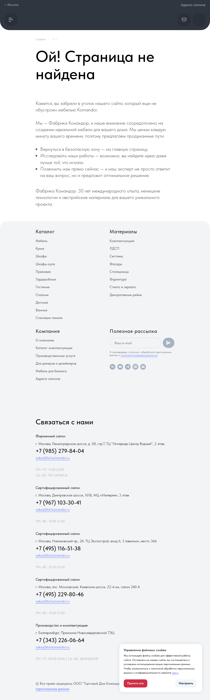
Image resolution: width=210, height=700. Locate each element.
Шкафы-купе (45, 264)
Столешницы (119, 272)
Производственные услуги (55, 356)
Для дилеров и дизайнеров (56, 363)
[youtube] (120, 367)
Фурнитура (118, 279)
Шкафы (41, 256)
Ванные (41, 310)
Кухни (40, 248)
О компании (45, 340)
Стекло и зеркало (123, 287)
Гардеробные (46, 279)
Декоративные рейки (126, 295)
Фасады (116, 264)
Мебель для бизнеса (51, 371)
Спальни (42, 295)
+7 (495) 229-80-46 (60, 594)
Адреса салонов (193, 5)
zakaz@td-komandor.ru (53, 458)
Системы (116, 256)
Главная (41, 39)
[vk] (112, 367)
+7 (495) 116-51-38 (58, 548)
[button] (11, 19)
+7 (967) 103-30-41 (58, 502)
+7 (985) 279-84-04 (60, 451)
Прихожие (43, 272)
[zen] (135, 367)
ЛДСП (114, 248)
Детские (42, 302)
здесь (175, 672)
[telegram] (128, 367)
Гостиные (43, 287)
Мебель (41, 241)
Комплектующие (122, 241)
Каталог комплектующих (54, 348)
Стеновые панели (49, 318)
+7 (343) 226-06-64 (60, 640)
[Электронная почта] (143, 367)
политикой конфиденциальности (139, 355)
